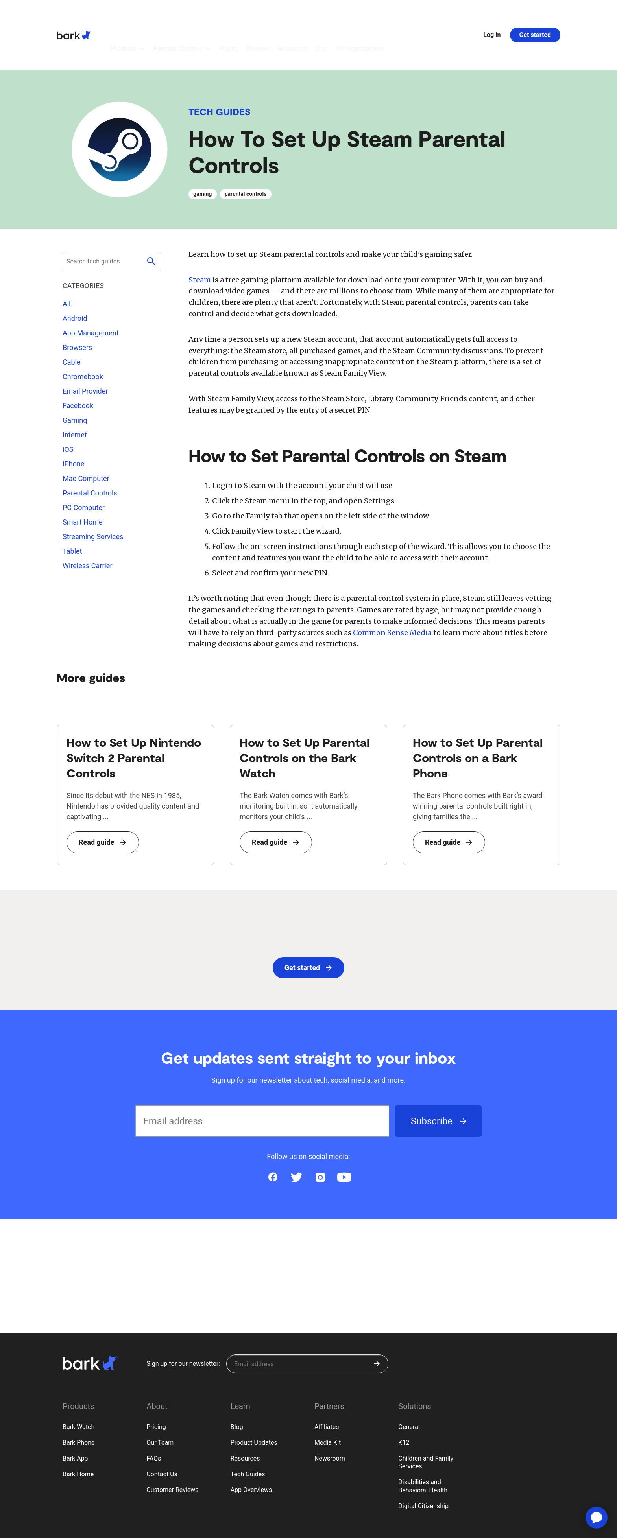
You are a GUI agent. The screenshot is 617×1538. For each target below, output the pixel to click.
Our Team (160, 1399)
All (67, 260)
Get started (535, 13)
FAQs (153, 1415)
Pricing (156, 1383)
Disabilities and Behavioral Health (422, 1443)
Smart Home (83, 479)
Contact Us (161, 1431)
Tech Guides (219, 68)
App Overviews (251, 1446)
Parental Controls (90, 450)
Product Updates (254, 1399)
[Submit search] (151, 218)
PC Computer (84, 464)
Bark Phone (79, 1399)
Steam (199, 236)
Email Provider (85, 348)
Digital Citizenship (423, 1462)
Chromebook (83, 333)
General (408, 1383)
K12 (403, 1399)
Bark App (75, 1415)
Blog (237, 1383)
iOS (68, 406)
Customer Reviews (172, 1446)
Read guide (102, 844)
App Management (90, 289)
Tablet (72, 508)
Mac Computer (86, 435)
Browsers (77, 304)
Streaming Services (93, 493)
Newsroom (329, 1415)
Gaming (75, 377)
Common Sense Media (392, 634)
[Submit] (377, 1320)
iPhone (73, 420)
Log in (492, 13)
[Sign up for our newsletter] (307, 1320)
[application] (596, 1517)
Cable (72, 319)
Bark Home (78, 1431)
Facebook (78, 362)
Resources (245, 1415)
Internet (75, 391)
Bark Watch (78, 1383)
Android (75, 275)
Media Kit (327, 1399)
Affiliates (326, 1383)
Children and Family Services (425, 1419)
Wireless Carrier (88, 522)
